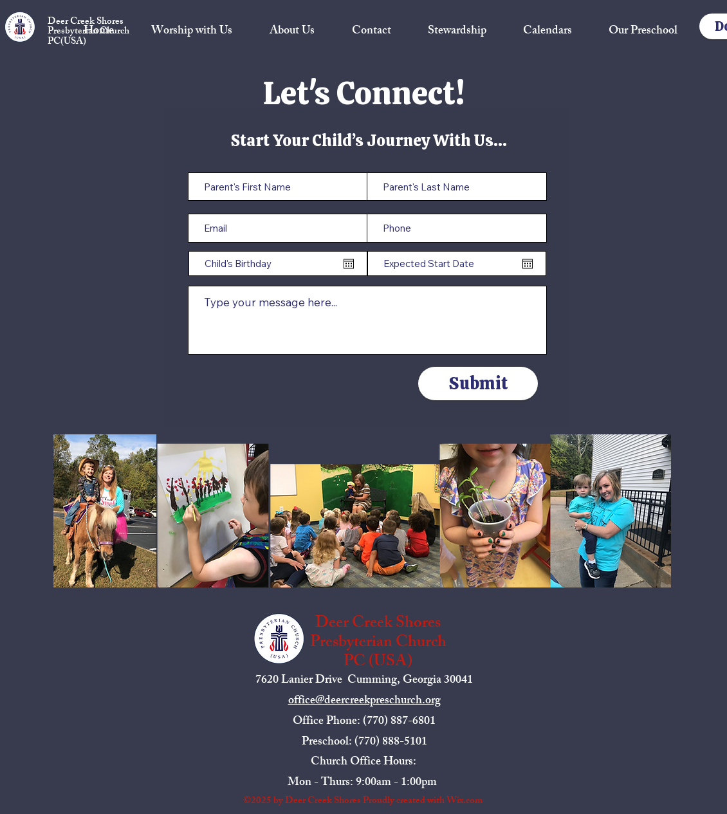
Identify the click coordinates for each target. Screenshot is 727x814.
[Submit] (478, 383)
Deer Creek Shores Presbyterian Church (88, 27)
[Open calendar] (349, 264)
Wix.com (464, 801)
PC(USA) (67, 42)
